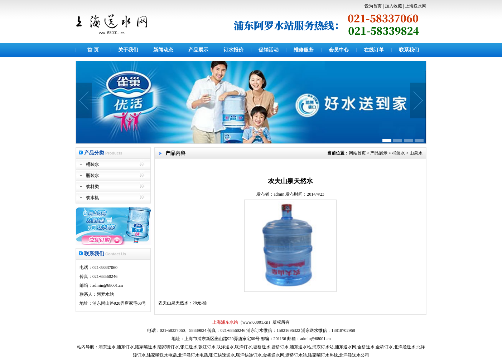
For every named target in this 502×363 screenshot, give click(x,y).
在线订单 (374, 50)
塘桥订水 (280, 346)
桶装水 (398, 153)
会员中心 (339, 50)
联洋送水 (225, 346)
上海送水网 (415, 6)
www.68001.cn (255, 322)
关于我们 (128, 50)
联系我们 (409, 50)
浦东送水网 (345, 346)
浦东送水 (107, 346)
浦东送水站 (300, 346)
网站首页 (357, 153)
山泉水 (416, 153)
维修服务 (304, 50)
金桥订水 (384, 346)
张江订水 (207, 346)
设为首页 (373, 6)
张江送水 (188, 346)
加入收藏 (393, 6)
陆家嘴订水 (168, 346)
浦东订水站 (323, 346)
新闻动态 (163, 50)
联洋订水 (243, 346)
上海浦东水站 (225, 322)
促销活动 (269, 50)
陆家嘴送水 (145, 346)
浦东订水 (125, 346)
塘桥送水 (261, 346)
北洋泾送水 (404, 346)
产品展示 (198, 50)
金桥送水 (366, 346)
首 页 (93, 50)
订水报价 (233, 50)
